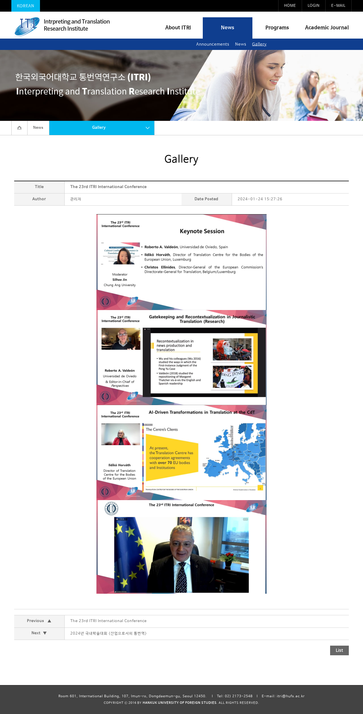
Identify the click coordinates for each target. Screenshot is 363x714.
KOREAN (25, 6)
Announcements (212, 44)
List (339, 650)
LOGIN (314, 6)
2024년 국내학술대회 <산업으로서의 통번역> (108, 633)
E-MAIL (338, 6)
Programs (277, 28)
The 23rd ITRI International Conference (108, 621)
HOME (290, 6)
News (227, 28)
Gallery (259, 44)
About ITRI (178, 28)
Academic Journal (327, 28)
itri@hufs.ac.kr (291, 696)
